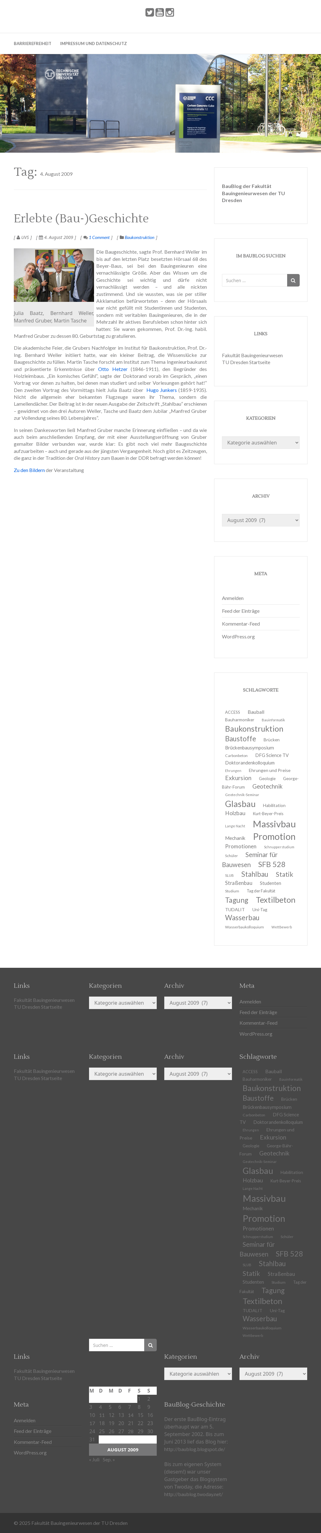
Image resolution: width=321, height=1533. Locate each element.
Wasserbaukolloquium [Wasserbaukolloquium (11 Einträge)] (244, 927)
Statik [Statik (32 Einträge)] (284, 874)
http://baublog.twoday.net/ (193, 1494)
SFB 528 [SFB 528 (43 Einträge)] (272, 864)
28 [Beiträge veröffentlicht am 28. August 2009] (131, 1431)
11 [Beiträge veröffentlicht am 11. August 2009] (102, 1415)
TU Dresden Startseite (246, 362)
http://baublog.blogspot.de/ (194, 1449)
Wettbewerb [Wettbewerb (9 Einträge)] (281, 927)
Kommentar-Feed (241, 624)
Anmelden (233, 598)
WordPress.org (238, 636)
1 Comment (96, 237)
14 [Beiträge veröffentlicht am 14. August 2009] (131, 1415)
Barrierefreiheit (32, 43)
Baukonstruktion (139, 237)
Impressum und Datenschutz (93, 43)
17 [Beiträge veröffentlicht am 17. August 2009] (92, 1423)
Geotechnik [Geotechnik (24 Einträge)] (267, 786)
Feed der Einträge (241, 611)
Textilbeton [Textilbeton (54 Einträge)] (276, 899)
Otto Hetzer (112, 369)
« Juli (94, 1459)
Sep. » (109, 1459)
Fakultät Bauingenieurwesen (252, 355)
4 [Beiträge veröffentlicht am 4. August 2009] (100, 1407)
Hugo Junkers (161, 390)
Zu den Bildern (29, 470)
